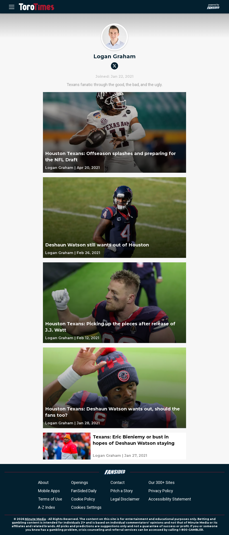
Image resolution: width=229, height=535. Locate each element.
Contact (117, 482)
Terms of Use (50, 499)
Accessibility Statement (169, 499)
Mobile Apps (49, 490)
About (43, 482)
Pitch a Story (121, 490)
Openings (79, 482)
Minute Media (35, 519)
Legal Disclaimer (125, 499)
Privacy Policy (160, 490)
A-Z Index (46, 507)
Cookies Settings (86, 507)
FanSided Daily (84, 490)
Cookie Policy (83, 499)
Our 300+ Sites (161, 482)
